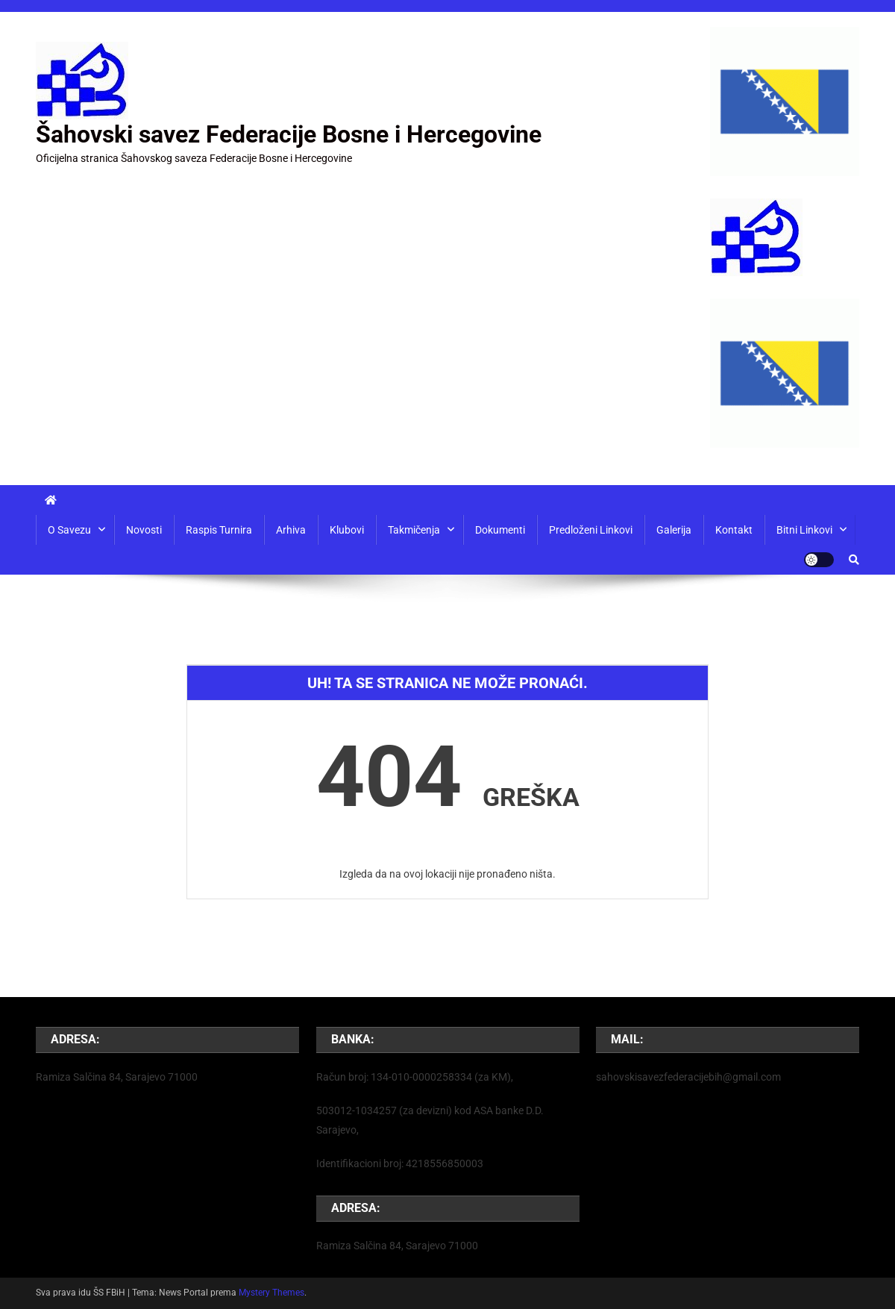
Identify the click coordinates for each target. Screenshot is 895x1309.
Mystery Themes (271, 1292)
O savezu (69, 530)
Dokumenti (500, 530)
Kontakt (734, 530)
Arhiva (291, 530)
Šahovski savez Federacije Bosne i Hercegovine (288, 134)
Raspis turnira (219, 530)
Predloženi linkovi (590, 530)
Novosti (144, 530)
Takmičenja (414, 530)
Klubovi (347, 530)
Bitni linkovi (804, 530)
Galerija (673, 530)
